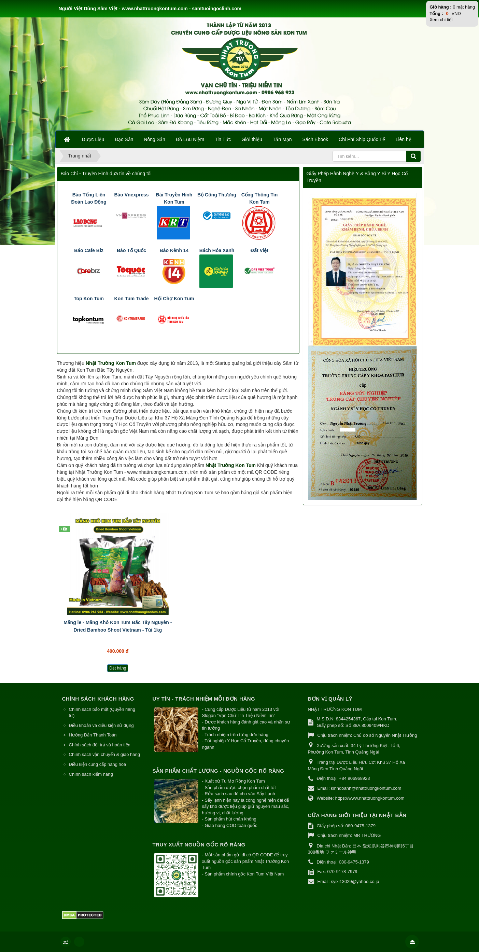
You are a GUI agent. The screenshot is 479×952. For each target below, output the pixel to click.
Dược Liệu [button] (93, 139)
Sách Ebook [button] (315, 139)
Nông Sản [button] (154, 139)
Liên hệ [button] (403, 139)
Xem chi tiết (441, 19)
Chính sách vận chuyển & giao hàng (104, 754)
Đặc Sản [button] (124, 139)
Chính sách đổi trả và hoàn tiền (99, 744)
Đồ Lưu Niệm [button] (190, 139)
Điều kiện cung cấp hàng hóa (97, 764)
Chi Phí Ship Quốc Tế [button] (362, 139)
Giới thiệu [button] (251, 139)
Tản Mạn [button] (282, 139)
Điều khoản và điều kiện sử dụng (101, 725)
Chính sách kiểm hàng (91, 774)
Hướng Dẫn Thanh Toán (93, 734)
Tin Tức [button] (223, 139)
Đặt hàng (117, 668)
